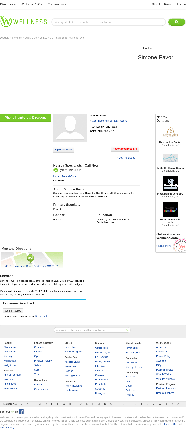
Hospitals (8, 379)
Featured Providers (166, 388)
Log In (181, 4)
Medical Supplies (73, 351)
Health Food (71, 347)
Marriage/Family (134, 367)
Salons (37, 365)
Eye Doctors (10, 351)
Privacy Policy (163, 356)
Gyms (37, 356)
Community (56, 4)
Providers (17, 38)
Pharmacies (10, 384)
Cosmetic (39, 347)
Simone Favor (77, 38)
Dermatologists (102, 352)
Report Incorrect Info (125, 148)
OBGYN (99, 370)
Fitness (38, 351)
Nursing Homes (72, 375)
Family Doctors (102, 361)
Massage (8, 356)
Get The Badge (127, 157)
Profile (147, 48)
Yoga (36, 374)
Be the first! (41, 316)
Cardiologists (101, 348)
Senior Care (71, 357)
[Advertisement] (35, 77)
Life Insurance (72, 390)
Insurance (70, 381)
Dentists (38, 384)
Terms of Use (170, 424)
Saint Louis (62, 38)
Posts (128, 381)
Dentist (43, 38)
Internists (100, 366)
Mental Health (133, 343)
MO (52, 38)
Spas (36, 370)
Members (130, 376)
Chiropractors (10, 347)
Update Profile (63, 149)
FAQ (158, 365)
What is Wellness (165, 374)
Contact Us (161, 351)
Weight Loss (10, 365)
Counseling (132, 358)
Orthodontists (41, 389)
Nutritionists (10, 360)
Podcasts (130, 390)
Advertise (161, 360)
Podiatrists (100, 384)
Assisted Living (72, 362)
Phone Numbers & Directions (25, 117)
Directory (6, 4)
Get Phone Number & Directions (109, 120)
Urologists (100, 393)
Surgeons (100, 388)
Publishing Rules (164, 370)
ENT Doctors (101, 357)
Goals (129, 385)
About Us (161, 347)
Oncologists (101, 375)
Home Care (70, 366)
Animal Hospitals (12, 374)
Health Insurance (73, 385)
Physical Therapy (43, 360)
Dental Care (31, 38)
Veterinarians (10, 388)
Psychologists (133, 352)
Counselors (131, 362)
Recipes (130, 395)
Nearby (170, 119)
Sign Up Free (161, 4)
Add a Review (13, 310)
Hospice (69, 371)
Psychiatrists (132, 348)
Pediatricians (101, 379)
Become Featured (165, 393)
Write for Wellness (165, 379)
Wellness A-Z (30, 4)
